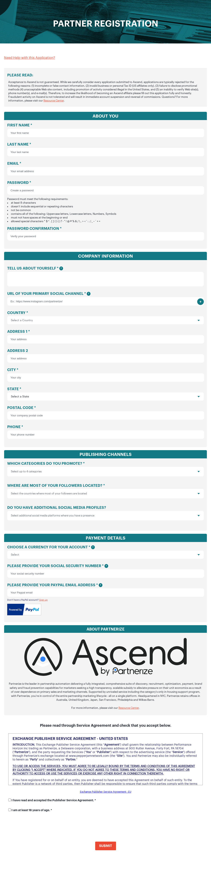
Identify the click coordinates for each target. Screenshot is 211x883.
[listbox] (105, 473)
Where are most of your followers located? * (105, 494)
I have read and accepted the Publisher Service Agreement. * (54, 802)
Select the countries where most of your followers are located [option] (49, 495)
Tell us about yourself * (105, 277)
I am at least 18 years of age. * (32, 812)
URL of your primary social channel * (105, 300)
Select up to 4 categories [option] (26, 473)
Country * (105, 319)
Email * (105, 168)
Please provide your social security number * (105, 573)
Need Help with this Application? (29, 58)
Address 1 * (105, 338)
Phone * (105, 434)
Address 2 (105, 357)
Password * (105, 202)
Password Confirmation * (105, 234)
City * (105, 377)
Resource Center (53, 100)
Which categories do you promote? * (105, 472)
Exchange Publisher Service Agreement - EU (105, 793)
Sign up (43, 602)
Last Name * (105, 149)
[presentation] (175, 473)
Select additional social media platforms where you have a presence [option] (52, 517)
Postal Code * (105, 415)
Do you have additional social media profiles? (105, 516)
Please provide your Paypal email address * (105, 592)
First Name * (105, 130)
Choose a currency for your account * (105, 554)
